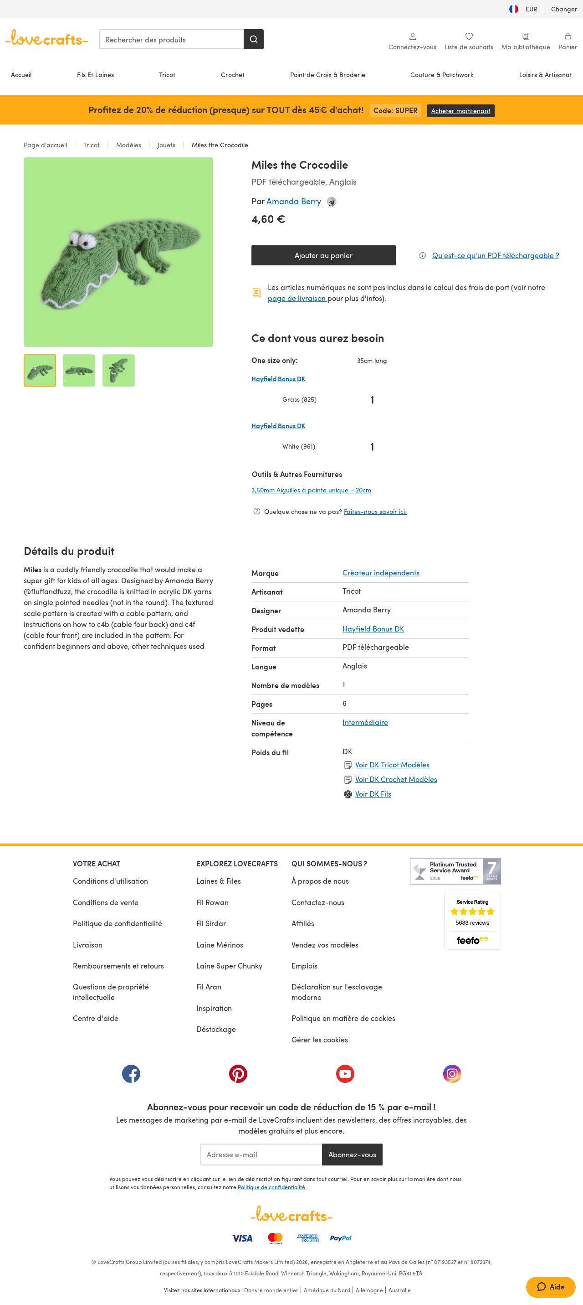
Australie (400, 1290)
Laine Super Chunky (229, 965)
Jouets (166, 144)
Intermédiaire (365, 722)
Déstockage (216, 1029)
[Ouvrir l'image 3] (118, 370)
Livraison (87, 944)
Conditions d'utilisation (110, 881)
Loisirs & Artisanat (545, 74)
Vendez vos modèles (325, 944)
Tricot (167, 74)
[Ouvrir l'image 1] (40, 370)
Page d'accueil (46, 144)
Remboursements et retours (118, 965)
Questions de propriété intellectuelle (111, 991)
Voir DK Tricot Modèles (392, 764)
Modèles (128, 144)
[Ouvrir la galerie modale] (118, 252)
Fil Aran (208, 986)
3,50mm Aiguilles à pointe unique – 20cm (320, 489)
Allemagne (369, 1290)
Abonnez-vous (352, 1154)
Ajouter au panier (324, 255)
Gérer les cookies (320, 1039)
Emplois (304, 965)
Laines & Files (218, 881)
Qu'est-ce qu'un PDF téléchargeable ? (495, 255)
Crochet (233, 74)
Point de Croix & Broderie (327, 74)
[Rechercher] (254, 39)
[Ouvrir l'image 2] (79, 370)
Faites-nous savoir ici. (375, 511)
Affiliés (303, 923)
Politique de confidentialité (117, 923)
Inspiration (214, 1008)
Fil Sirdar (211, 923)
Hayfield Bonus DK (373, 628)
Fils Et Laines (95, 74)
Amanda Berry (293, 201)
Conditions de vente (105, 902)
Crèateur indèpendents (381, 572)
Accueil (21, 74)
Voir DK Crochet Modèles (396, 779)
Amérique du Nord (327, 1290)
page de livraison (297, 298)
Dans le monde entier (271, 1290)
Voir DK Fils (373, 793)
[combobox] (172, 39)
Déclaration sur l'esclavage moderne (337, 991)
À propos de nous (320, 881)
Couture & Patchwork (442, 74)
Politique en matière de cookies (343, 1018)
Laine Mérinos (219, 944)
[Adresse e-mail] (261, 1154)
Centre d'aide (95, 1018)
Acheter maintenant (463, 110)
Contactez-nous (318, 902)
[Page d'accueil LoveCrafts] (291, 1213)
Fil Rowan (212, 902)
